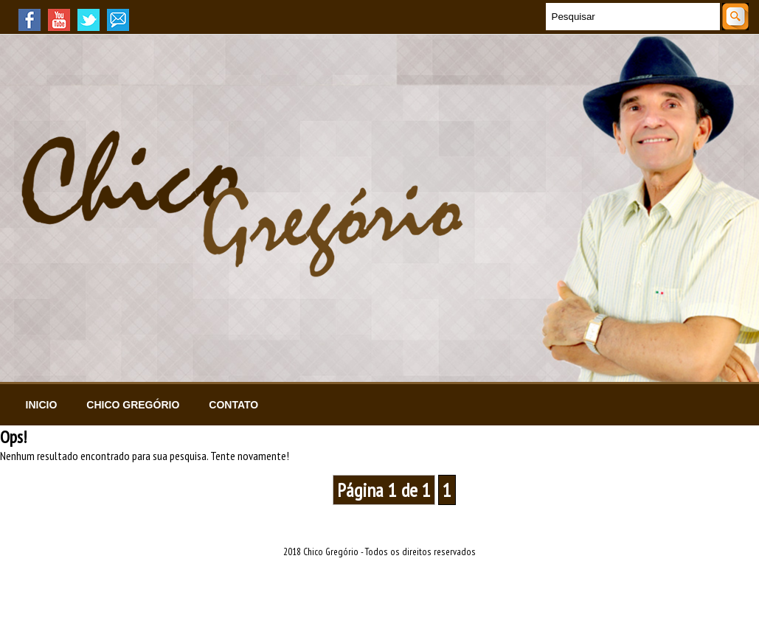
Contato (233, 405)
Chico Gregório (132, 405)
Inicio (42, 405)
